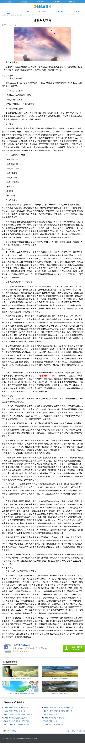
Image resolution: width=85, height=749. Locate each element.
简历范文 (24, 2)
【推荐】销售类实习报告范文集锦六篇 (57, 711)
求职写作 (25, 12)
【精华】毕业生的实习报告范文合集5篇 (58, 708)
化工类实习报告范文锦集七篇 (14, 711)
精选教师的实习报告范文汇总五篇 (16, 721)
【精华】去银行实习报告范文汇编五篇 (17, 714)
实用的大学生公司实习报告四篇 (15, 718)
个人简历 (8, 2)
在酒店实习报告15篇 (78, 731)
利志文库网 (16, 738)
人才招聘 (59, 12)
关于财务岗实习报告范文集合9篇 (15, 708)
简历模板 (40, 2)
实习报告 (56, 2)
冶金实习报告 (11, 731)
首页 (8, 12)
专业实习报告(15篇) (50, 714)
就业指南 (42, 12)
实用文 (76, 12)
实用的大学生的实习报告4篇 (54, 718)
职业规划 (72, 2)
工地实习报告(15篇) (50, 721)
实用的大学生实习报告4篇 (53, 724)
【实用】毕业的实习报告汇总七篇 (16, 724)
